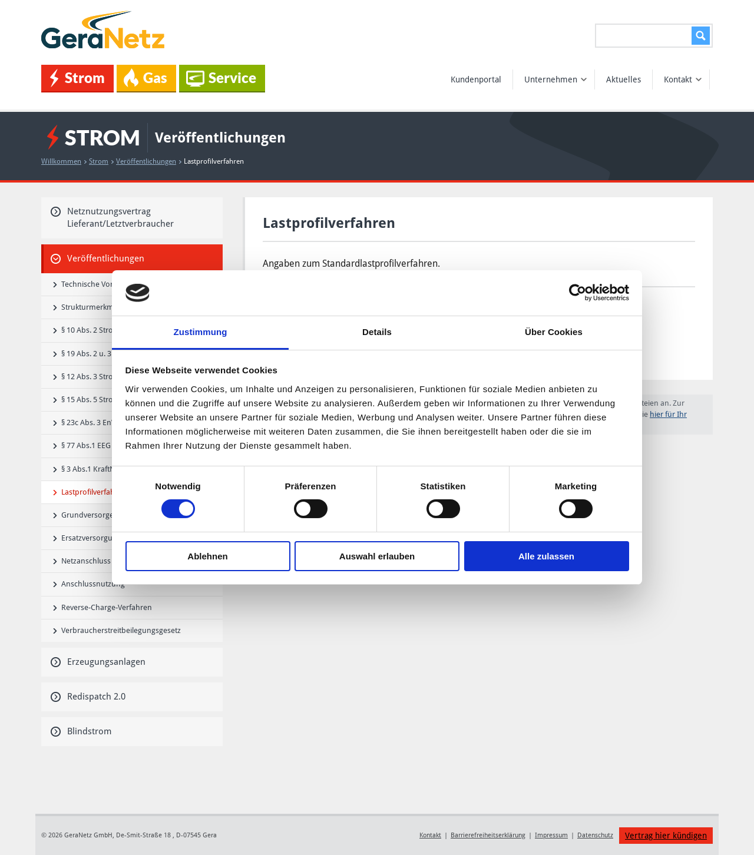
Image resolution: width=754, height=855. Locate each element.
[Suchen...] (654, 36)
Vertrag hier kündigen (666, 835)
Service (221, 78)
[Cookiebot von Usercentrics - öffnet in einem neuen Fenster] (577, 292)
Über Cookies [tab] (554, 332)
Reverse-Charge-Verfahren (102, 607)
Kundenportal (476, 79)
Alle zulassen (546, 556)
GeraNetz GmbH (104, 30)
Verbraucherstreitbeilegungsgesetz (117, 630)
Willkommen (64, 161)
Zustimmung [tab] (200, 332)
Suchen (699, 35)
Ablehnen (207, 556)
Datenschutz (595, 835)
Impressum (551, 835)
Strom (77, 78)
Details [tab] (377, 332)
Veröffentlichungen (148, 161)
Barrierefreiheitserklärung (488, 835)
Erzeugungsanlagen (98, 662)
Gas (145, 77)
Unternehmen (555, 79)
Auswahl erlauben (377, 556)
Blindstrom (81, 731)
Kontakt (683, 79)
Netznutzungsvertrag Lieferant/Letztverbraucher (112, 217)
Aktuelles (623, 79)
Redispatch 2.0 (88, 696)
